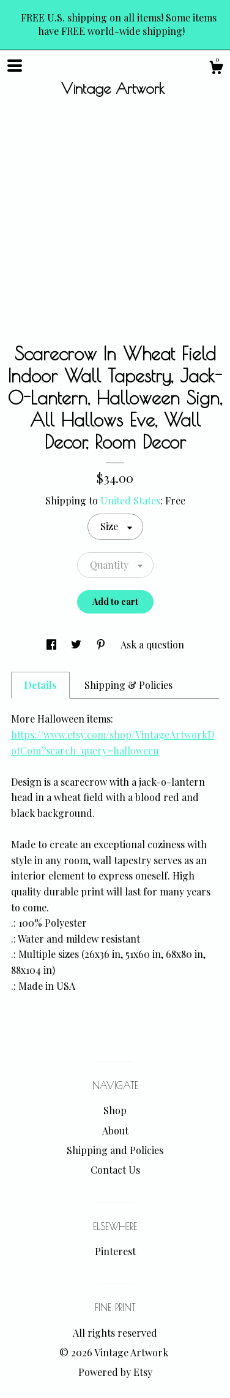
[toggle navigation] (14, 65)
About (115, 1130)
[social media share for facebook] (52, 644)
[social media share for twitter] (77, 644)
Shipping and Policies (115, 1150)
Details (40, 684)
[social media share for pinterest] (102, 644)
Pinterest (115, 1251)
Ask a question (152, 644)
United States (130, 500)
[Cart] (216, 68)
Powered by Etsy (115, 1372)
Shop (115, 1110)
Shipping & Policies (128, 684)
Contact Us (115, 1169)
